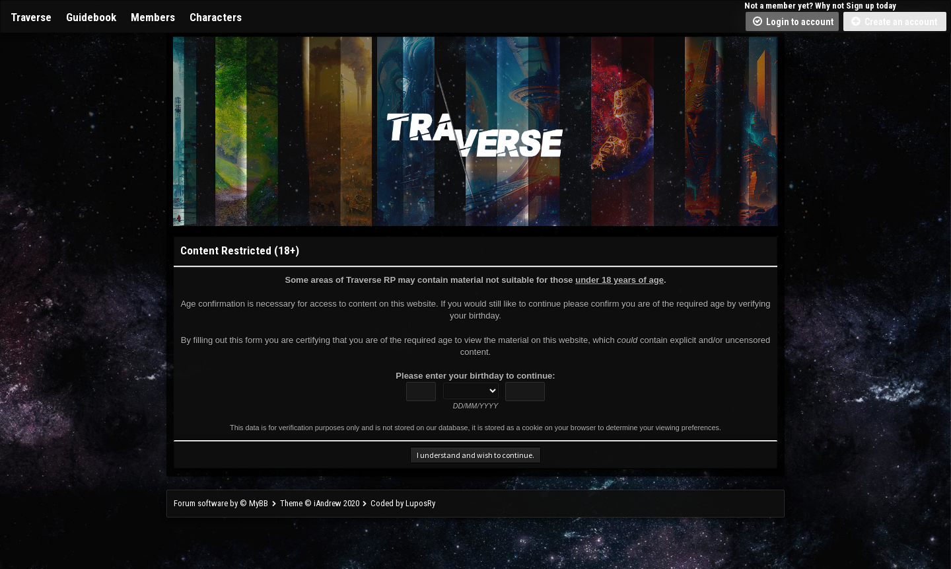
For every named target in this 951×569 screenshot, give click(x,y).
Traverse (31, 17)
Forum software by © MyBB (222, 503)
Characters (216, 17)
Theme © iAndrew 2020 (319, 503)
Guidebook (91, 17)
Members (153, 17)
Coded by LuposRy (402, 503)
